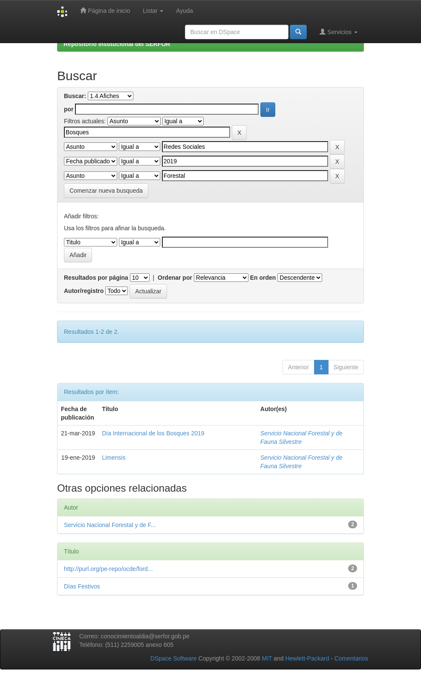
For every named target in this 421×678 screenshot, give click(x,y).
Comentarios (351, 658)
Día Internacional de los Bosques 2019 (153, 433)
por (69, 109)
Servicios (339, 31)
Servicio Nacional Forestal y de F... (110, 525)
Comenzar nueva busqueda (106, 190)
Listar (153, 10)
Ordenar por (175, 277)
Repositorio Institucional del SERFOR (116, 44)
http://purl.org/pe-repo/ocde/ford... (108, 568)
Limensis (113, 457)
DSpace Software (173, 658)
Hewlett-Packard (307, 658)
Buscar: (75, 96)
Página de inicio (105, 10)
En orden (263, 277)
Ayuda (184, 10)
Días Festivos (82, 586)
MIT (267, 658)
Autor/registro (84, 290)
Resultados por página (96, 277)
